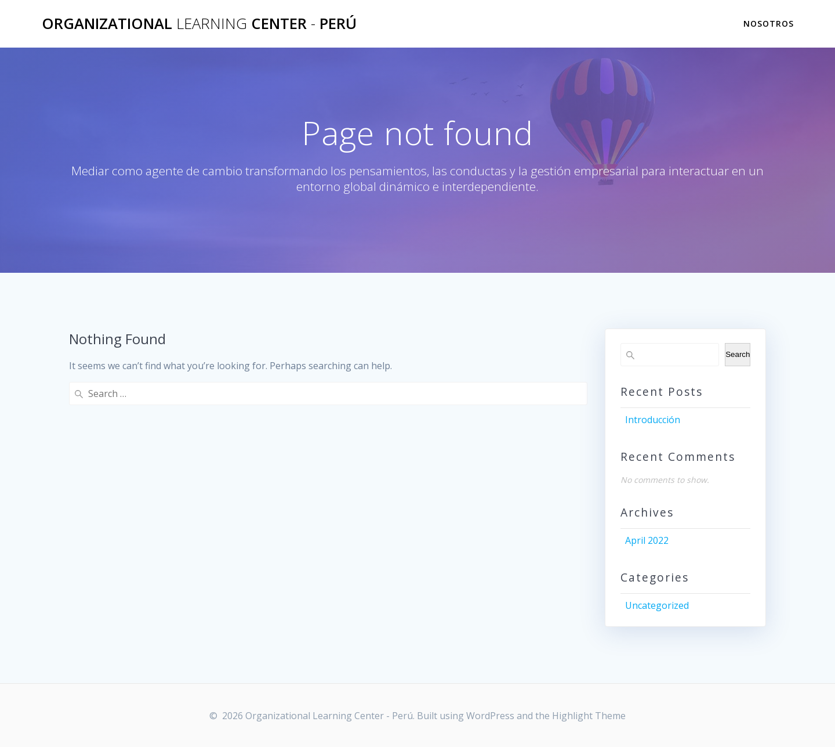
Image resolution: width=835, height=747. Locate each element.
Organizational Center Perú (199, 23)
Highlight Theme (589, 715)
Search (737, 354)
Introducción (652, 419)
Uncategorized (657, 605)
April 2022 (647, 540)
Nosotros (768, 23)
